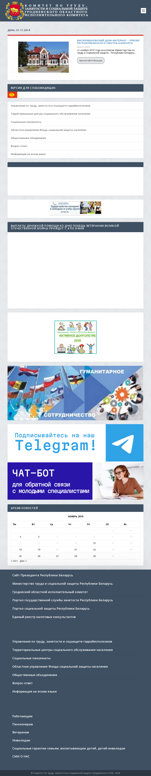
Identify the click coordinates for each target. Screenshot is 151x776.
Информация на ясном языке (28, 154)
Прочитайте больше (90, 60)
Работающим (22, 716)
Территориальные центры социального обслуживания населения (50, 113)
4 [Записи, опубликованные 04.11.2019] (20, 536)
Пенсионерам (22, 724)
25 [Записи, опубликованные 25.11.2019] (20, 556)
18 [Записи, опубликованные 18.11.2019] (20, 549)
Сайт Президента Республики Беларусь (42, 575)
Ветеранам (20, 732)
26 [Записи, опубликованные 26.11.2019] (39, 556)
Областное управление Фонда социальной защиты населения (48, 129)
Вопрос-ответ (19, 146)
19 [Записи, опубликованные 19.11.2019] (39, 549)
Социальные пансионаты (26, 121)
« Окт (14, 560)
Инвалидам (21, 740)
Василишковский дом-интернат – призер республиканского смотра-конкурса (108, 42)
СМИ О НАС (21, 756)
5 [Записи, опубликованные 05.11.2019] (39, 536)
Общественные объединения (28, 138)
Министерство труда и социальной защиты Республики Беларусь (62, 583)
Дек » (23, 560)
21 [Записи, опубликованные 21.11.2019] (75, 549)
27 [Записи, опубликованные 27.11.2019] (57, 556)
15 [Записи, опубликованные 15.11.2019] (94, 543)
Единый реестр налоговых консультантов (44, 617)
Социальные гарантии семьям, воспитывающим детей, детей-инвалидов (68, 748)
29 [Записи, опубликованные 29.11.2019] (94, 556)
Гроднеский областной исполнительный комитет (50, 592)
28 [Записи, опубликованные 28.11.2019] (75, 556)
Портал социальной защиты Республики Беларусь (51, 608)
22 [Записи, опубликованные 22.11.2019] (94, 549)
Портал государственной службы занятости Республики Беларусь (62, 600)
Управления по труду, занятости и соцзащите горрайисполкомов (50, 105)
